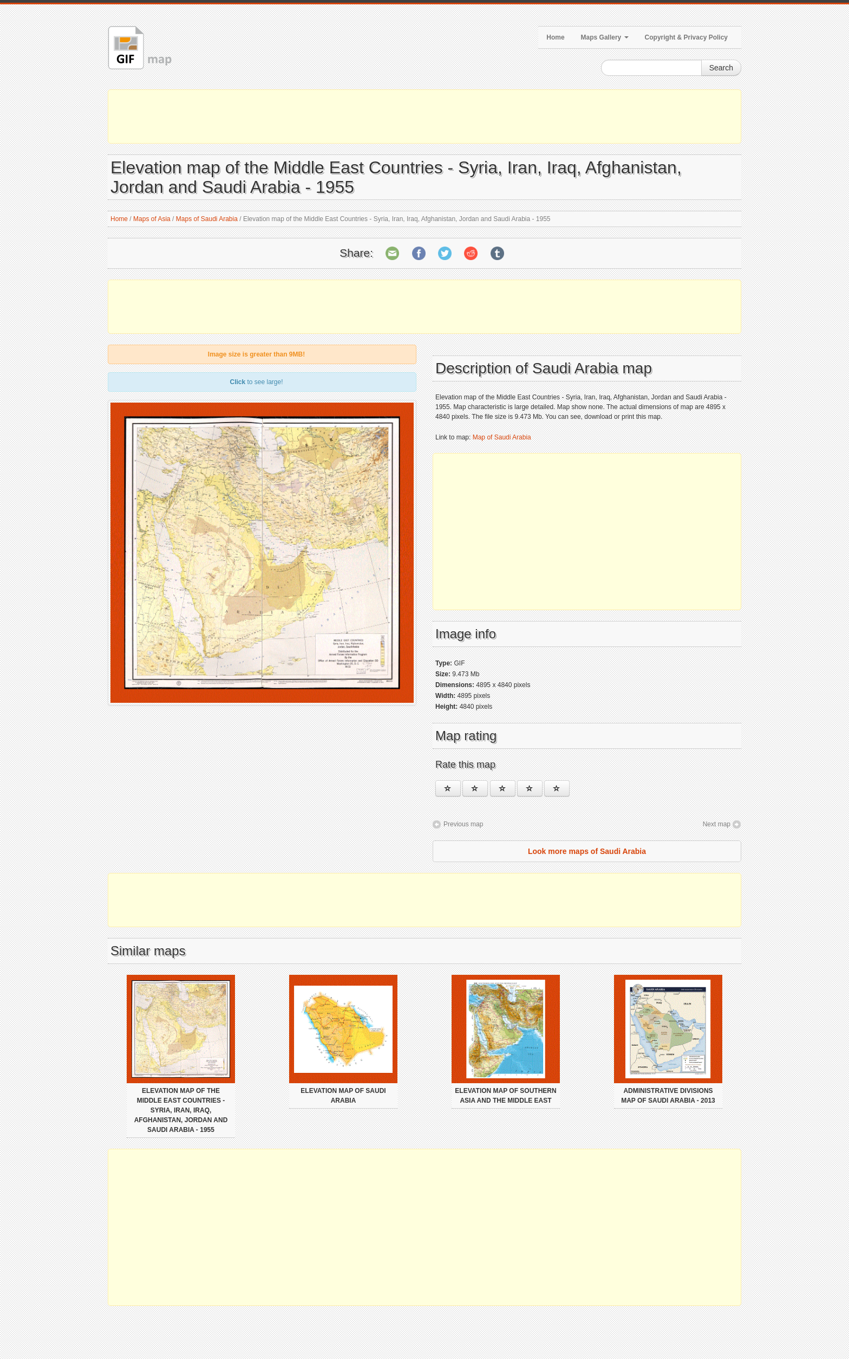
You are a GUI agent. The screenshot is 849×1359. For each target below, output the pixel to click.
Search (721, 67)
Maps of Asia (152, 219)
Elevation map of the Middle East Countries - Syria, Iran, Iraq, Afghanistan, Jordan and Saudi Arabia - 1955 (181, 1110)
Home (555, 37)
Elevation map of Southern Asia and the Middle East (505, 1095)
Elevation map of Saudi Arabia (343, 1095)
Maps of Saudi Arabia (207, 219)
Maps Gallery (605, 37)
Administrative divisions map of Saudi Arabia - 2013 (668, 1095)
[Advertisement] (424, 116)
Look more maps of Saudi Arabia (587, 851)
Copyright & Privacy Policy (686, 37)
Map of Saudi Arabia (502, 437)
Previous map (463, 824)
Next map (716, 824)
